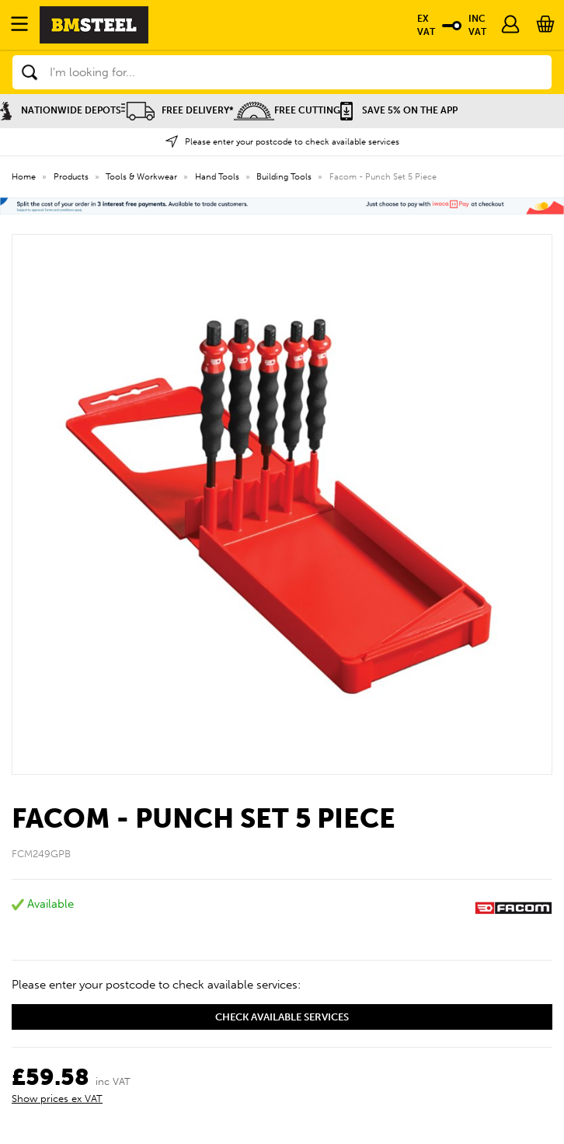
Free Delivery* (177, 110)
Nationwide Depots (60, 110)
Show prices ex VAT (57, 1098)
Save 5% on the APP (399, 110)
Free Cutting (287, 110)
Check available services (282, 1017)
